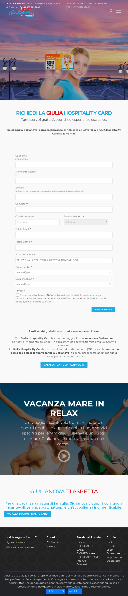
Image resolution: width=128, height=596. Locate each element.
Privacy (51, 546)
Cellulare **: (48, 221)
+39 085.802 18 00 (20, 542)
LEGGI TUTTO (56, 591)
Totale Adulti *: (49, 231)
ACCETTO (74, 591)
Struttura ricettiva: (49, 241)
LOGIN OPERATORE (96, 3)
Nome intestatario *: (49, 210)
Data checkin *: (49, 245)
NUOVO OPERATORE (79, 7)
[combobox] (54, 229)
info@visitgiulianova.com (23, 547)
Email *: (59, 216)
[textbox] (54, 229)
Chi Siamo (52, 542)
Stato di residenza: (68, 226)
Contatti (81, 564)
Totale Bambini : (49, 236)
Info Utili (81, 560)
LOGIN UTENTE (74, 3)
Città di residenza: (49, 226)
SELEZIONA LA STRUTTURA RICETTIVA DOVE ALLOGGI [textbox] (58, 243)
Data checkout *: (49, 250)
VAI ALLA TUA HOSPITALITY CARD (64, 364)
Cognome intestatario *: (48, 204)
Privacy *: (47, 254)
